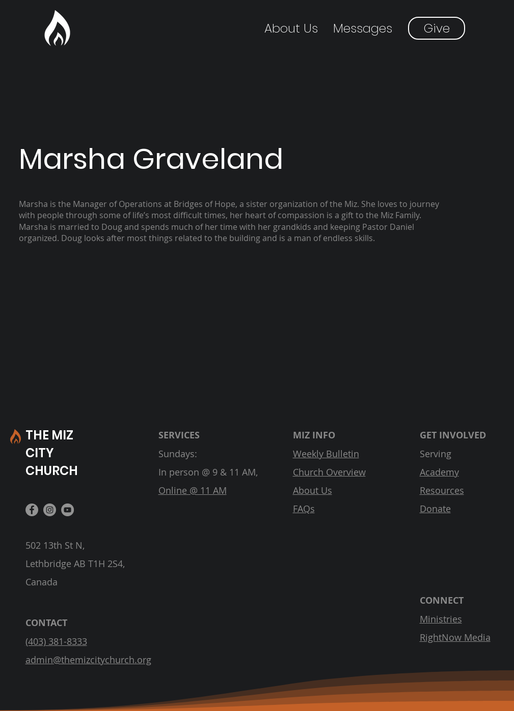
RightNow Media (455, 637)
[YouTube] (67, 509)
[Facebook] (31, 509)
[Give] (436, 28)
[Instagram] (49, 509)
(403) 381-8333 (56, 641)
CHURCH (51, 470)
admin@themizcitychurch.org (88, 660)
